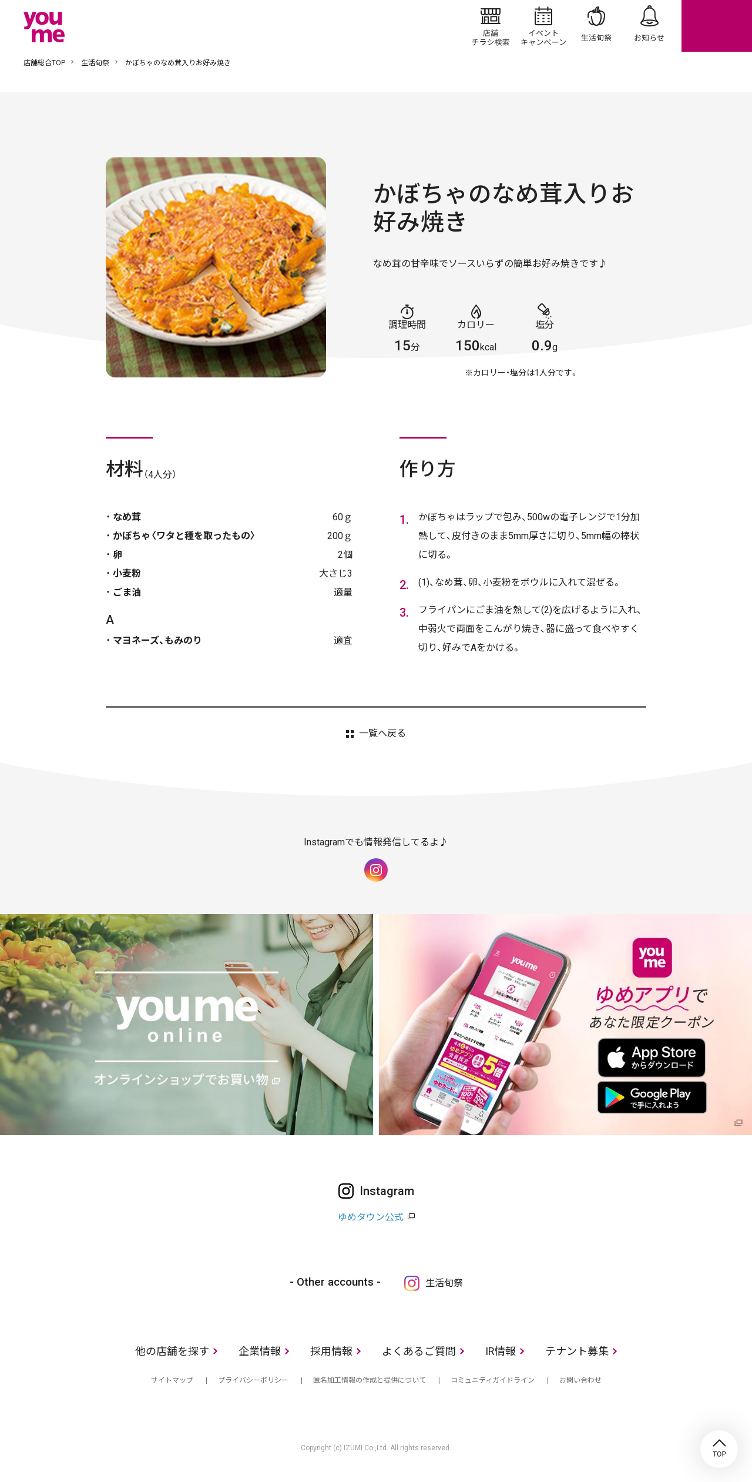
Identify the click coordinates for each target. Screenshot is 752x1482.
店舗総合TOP (44, 63)
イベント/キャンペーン (543, 26)
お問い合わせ (580, 1380)
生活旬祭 (596, 26)
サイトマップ (172, 1380)
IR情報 (500, 1351)
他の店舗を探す (172, 1351)
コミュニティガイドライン (493, 1380)
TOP (719, 1449)
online (717, 26)
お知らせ (649, 26)
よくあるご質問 (419, 1351)
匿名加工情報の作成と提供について (369, 1380)
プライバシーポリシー (253, 1380)
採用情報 (331, 1351)
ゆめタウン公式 (371, 1217)
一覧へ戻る (382, 733)
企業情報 (260, 1351)
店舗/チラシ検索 (490, 26)
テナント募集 (577, 1351)
